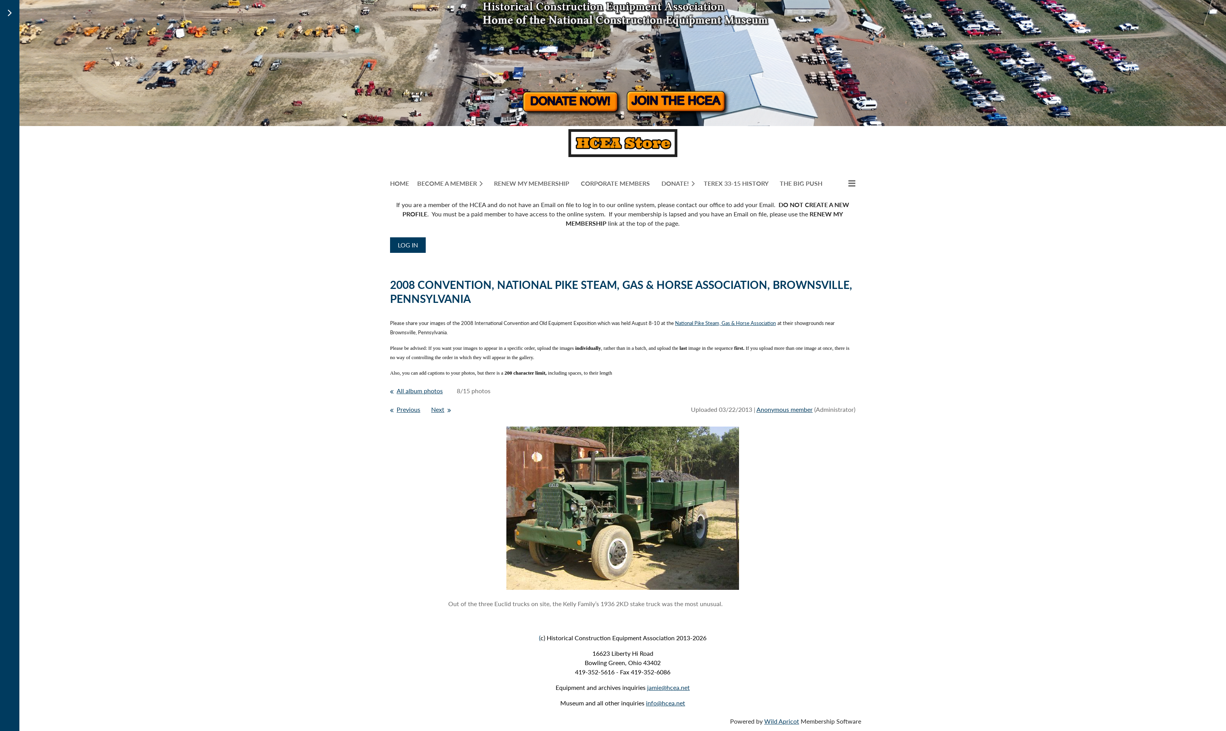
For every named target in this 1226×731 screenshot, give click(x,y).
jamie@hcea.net (668, 687)
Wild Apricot (781, 721)
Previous (408, 409)
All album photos (420, 390)
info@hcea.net (665, 703)
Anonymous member (784, 409)
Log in (408, 245)
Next (437, 409)
